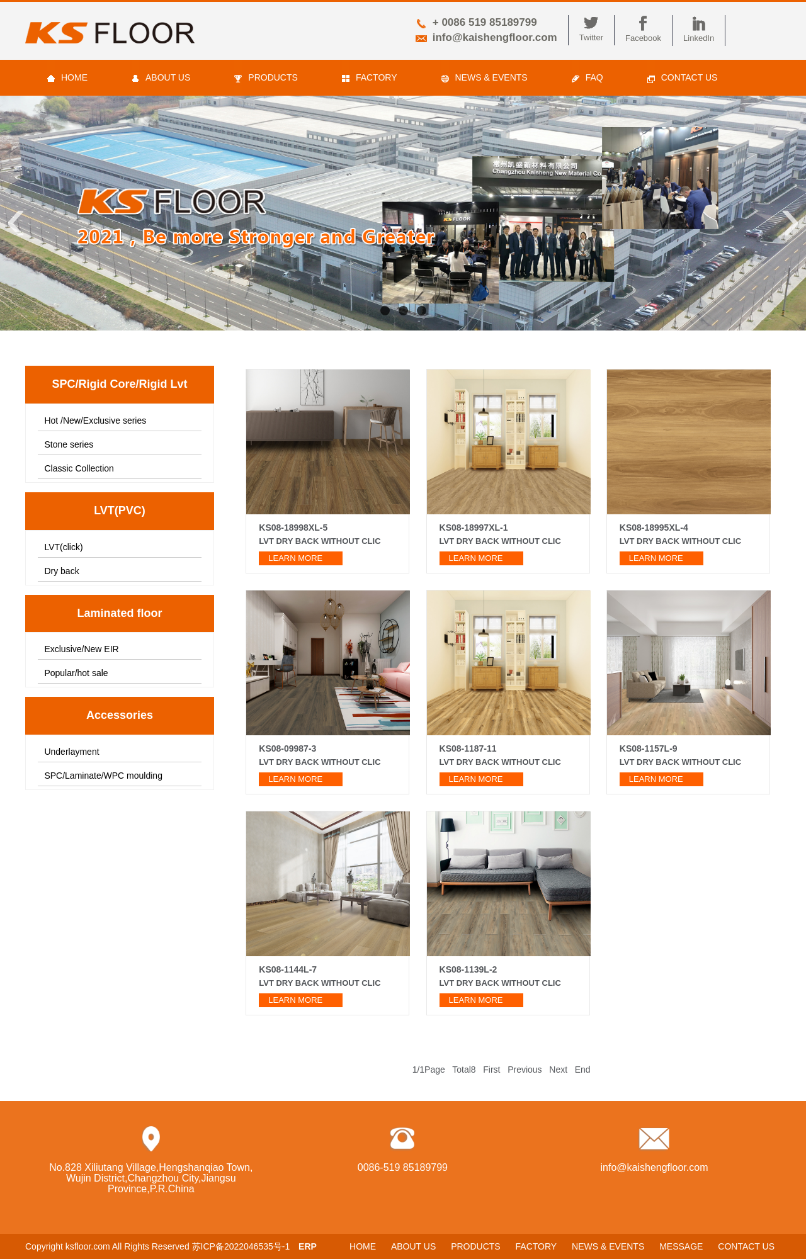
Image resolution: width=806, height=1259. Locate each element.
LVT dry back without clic (500, 541)
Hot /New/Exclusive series (95, 420)
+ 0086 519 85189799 (485, 22)
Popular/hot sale (76, 673)
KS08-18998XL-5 (293, 527)
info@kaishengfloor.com (495, 37)
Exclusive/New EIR (81, 649)
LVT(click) (63, 547)
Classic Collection (78, 468)
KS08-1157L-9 (649, 748)
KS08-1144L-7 (288, 969)
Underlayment (71, 752)
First (491, 1069)
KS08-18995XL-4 (654, 527)
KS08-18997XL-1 (474, 527)
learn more (295, 558)
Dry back (61, 571)
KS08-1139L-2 (468, 969)
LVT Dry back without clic (319, 541)
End (583, 1069)
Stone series (68, 444)
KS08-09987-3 (287, 748)
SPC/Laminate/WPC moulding (103, 776)
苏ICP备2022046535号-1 (241, 1246)
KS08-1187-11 (468, 748)
